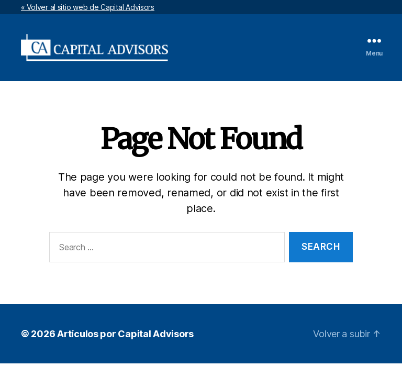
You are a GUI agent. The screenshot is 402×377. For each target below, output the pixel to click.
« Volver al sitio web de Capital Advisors (87, 7)
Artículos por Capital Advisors (125, 333)
